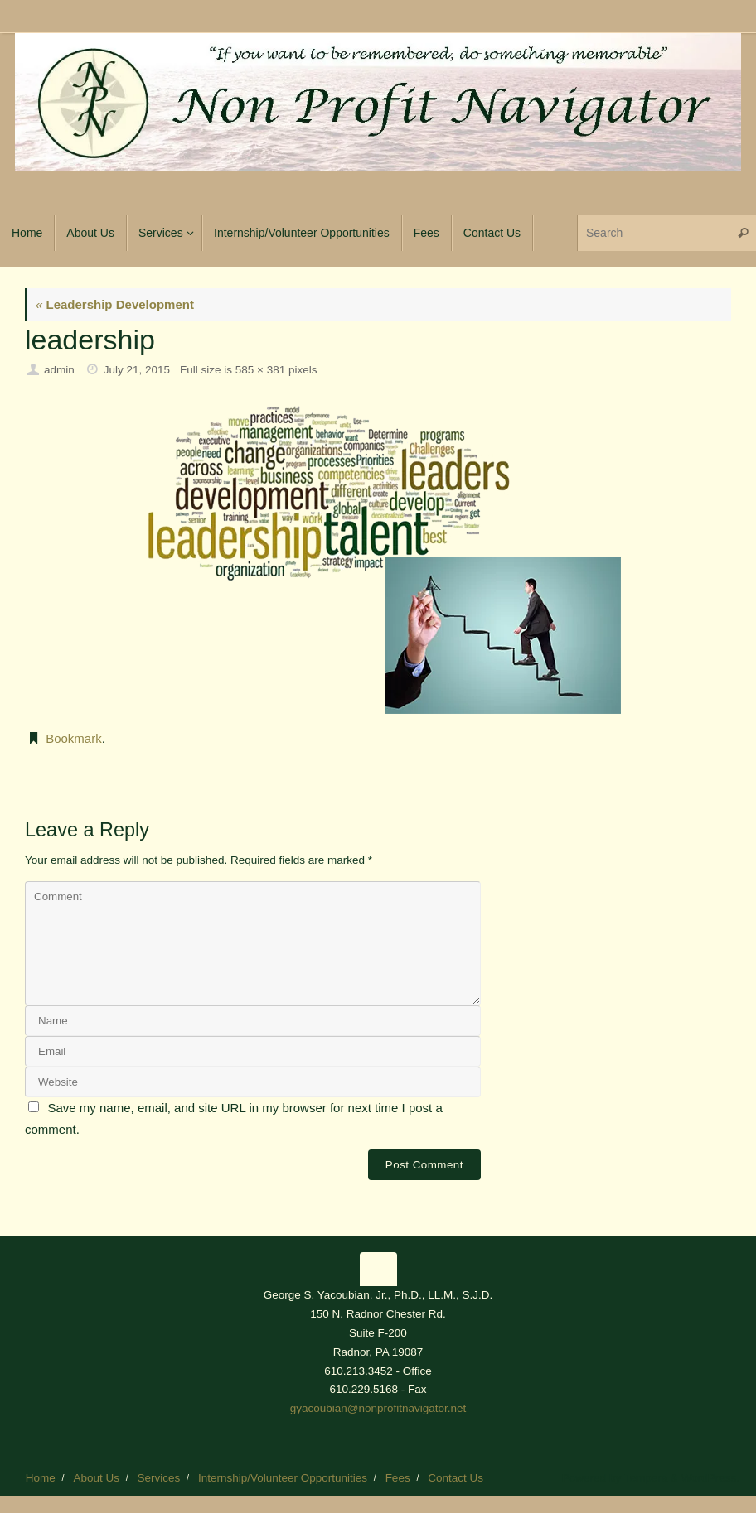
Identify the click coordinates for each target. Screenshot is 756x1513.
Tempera (646, 1478)
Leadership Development (115, 304)
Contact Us (455, 1478)
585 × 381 (260, 370)
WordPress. (710, 1478)
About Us (96, 1478)
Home (41, 1478)
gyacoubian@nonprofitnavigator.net (378, 1408)
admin (59, 370)
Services (159, 1478)
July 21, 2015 (137, 370)
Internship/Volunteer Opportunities (282, 1478)
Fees (397, 1478)
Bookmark (74, 738)
